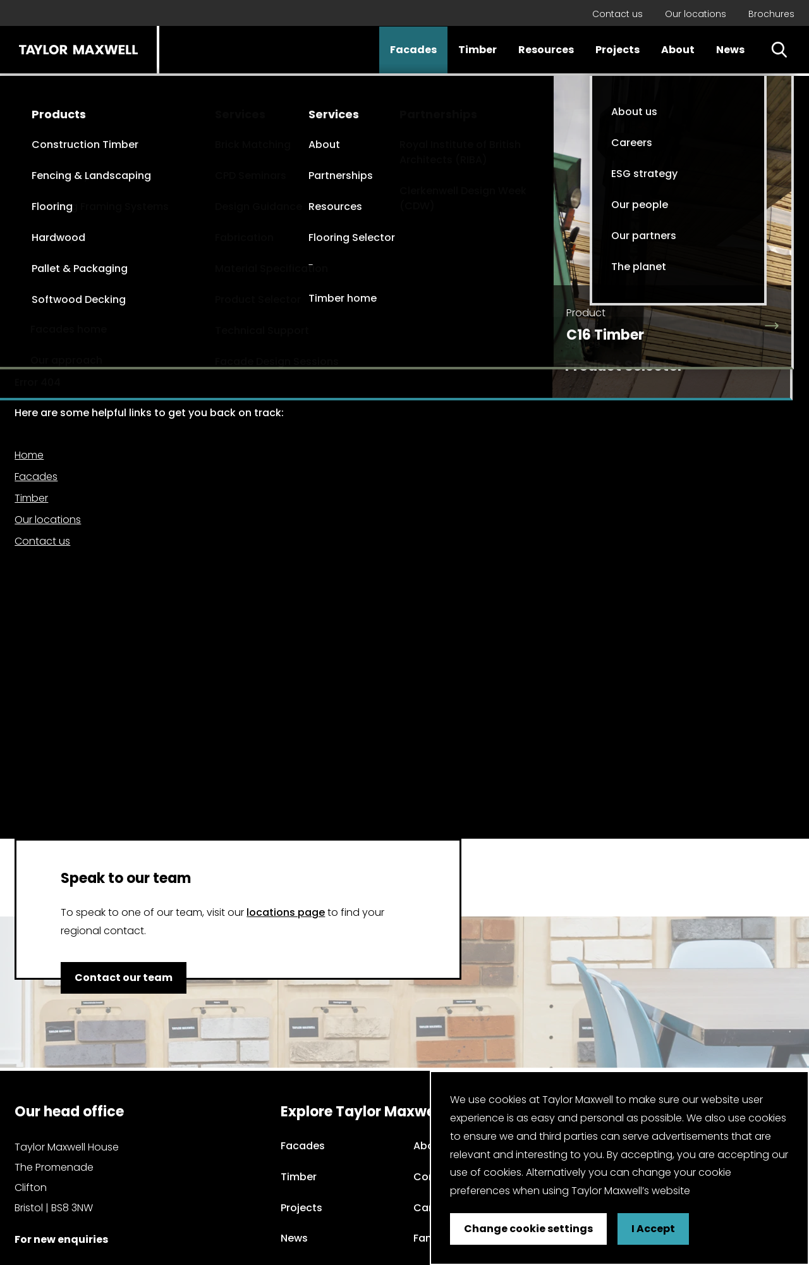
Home (29, 455)
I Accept (653, 1228)
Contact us (617, 14)
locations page (285, 912)
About (678, 49)
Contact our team (124, 977)
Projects (617, 49)
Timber (477, 49)
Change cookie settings (528, 1228)
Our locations (695, 14)
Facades (413, 49)
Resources (546, 49)
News (730, 49)
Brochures (771, 14)
